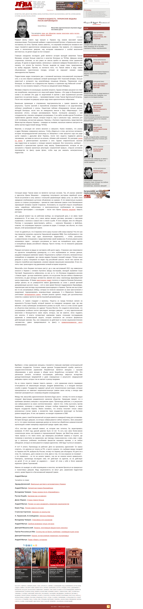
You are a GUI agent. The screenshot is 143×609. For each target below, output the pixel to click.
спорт (79, 597)
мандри (53, 593)
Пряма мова (37, 14)
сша (30, 599)
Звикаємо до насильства (41, 512)
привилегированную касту (72, 322)
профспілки (19, 597)
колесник (43, 591)
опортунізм (65, 33)
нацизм (58, 33)
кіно (55, 589)
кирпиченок (20, 591)
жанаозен (31, 589)
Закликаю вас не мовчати (37, 496)
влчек (46, 587)
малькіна (45, 593)
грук (68, 587)
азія (38, 585)
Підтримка (97, 1)
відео (43, 33)
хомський (28, 601)
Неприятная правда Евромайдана (40, 488)
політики (64, 595)
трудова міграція (47, 599)
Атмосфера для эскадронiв (42, 520)
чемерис (53, 601)
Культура (18, 14)
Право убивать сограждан (37, 540)
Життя (68, 14)
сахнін (54, 597)
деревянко (75, 587)
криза (57, 591)
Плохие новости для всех (34, 508)
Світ (23, 14)
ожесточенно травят (44, 280)
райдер (26, 597)
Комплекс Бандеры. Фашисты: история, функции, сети (56, 571)
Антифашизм (75, 14)
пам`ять (47, 595)
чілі (42, 601)
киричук (78, 589)
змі (47, 33)
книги (37, 591)
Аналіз (23, 16)
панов (53, 595)
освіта (71, 33)
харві (22, 601)
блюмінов (69, 585)
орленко (34, 595)
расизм (32, 597)
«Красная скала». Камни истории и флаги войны (72, 571)
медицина (60, 593)
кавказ (60, 589)
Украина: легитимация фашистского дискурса (51, 528)
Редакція (90, 1)
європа (23, 585)
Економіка (61, 14)
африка (50, 585)
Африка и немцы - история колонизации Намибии (21, 572)
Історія (17, 16)
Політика (45, 14)
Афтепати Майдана (47, 516)
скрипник (61, 597)
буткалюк (77, 585)
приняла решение (69, 209)
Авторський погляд (90, 55)
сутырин (25, 599)
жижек (46, 589)
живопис (39, 589)
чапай (46, 601)
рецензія (39, 597)
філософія (64, 599)
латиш (24, 593)
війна (23, 587)
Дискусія (29, 14)
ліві (69, 591)
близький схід (59, 585)
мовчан (68, 593)
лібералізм (52, 33)
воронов (52, 587)
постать (76, 33)
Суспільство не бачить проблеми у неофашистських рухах (57, 532)
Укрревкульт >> (51, 10)
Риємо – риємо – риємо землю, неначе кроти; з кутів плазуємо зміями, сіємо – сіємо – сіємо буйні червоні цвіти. (39, 4)
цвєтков (37, 601)
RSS (85, 1)
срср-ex (18, 599)
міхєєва (38, 593)
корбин (51, 591)
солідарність (35, 35)
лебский (31, 593)
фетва (79, 599)
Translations (31, 16)
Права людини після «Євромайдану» (45, 492)
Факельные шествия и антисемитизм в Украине (48, 484)
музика (74, 593)
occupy (17, 585)
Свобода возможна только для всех (41, 524)
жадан (24, 589)
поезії (58, 595)
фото (17, 601)
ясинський (68, 601)
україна (42, 35)
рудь (49, 597)
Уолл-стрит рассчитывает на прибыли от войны (39, 571)
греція (64, 587)
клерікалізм (29, 591)
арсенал (44, 585)
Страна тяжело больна (35, 500)
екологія (18, 589)
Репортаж (52, 14)
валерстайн (30, 587)
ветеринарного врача (33, 294)
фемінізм (49, 35)
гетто (59, 587)
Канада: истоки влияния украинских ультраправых (50, 536)
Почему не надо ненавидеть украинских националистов (48, 504)
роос (45, 597)
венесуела (39, 587)
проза (78, 595)
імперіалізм (32, 585)
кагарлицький (69, 589)
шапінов (60, 601)
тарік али (36, 599)
